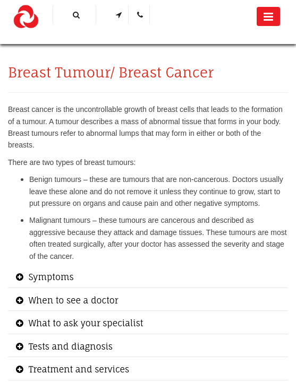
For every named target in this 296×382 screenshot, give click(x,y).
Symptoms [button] (50, 277)
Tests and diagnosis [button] (69, 346)
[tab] (148, 277)
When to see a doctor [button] (72, 300)
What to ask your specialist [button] (84, 323)
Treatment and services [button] (77, 369)
